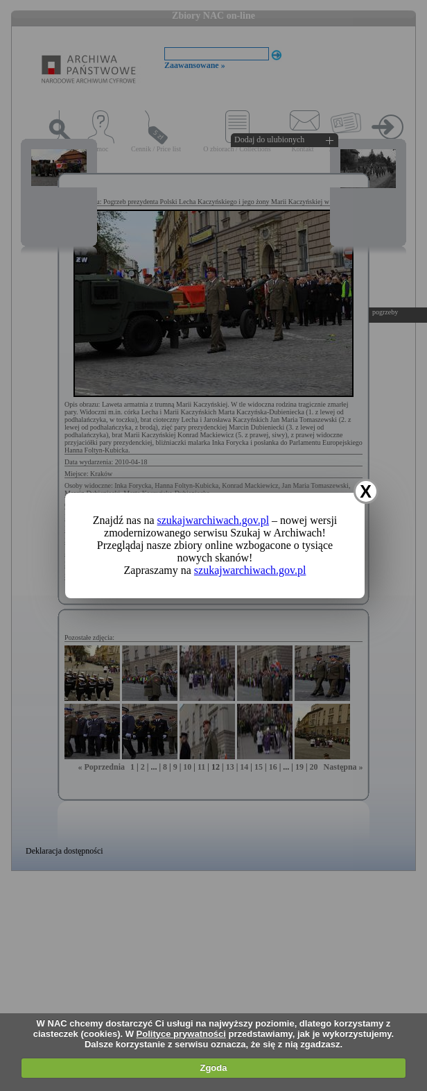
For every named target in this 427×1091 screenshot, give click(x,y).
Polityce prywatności (181, 1034)
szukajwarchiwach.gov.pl (213, 520)
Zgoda (213, 1068)
